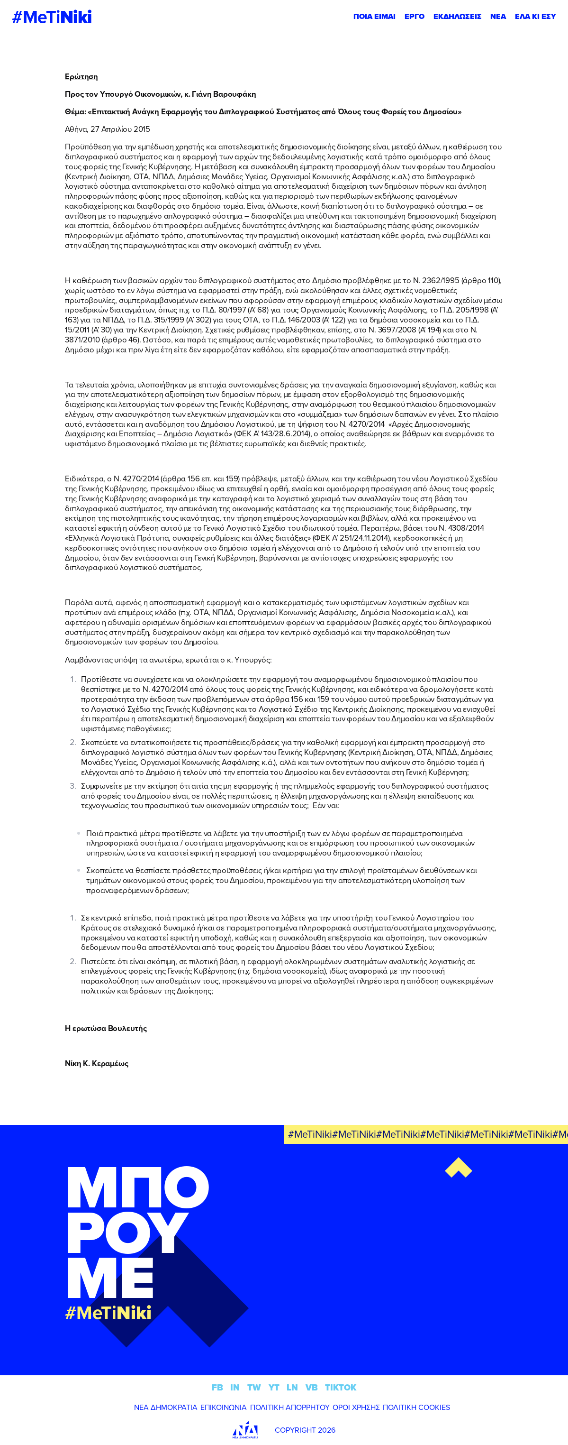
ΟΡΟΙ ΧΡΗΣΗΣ (356, 1407)
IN (235, 1387)
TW (254, 1387)
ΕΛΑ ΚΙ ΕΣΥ (535, 16)
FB (217, 1387)
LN (292, 1387)
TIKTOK (340, 1387)
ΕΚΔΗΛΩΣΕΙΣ (457, 16)
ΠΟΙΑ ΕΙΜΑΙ (374, 16)
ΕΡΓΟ (414, 16)
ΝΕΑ (498, 16)
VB (312, 1387)
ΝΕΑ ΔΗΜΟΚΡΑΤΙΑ (166, 1407)
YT (274, 1387)
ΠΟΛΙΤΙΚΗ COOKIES (416, 1407)
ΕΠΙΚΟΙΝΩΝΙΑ (223, 1407)
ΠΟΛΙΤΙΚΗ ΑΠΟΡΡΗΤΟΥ (290, 1407)
